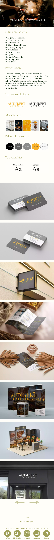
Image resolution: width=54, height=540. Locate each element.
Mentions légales (27, 521)
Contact (27, 518)
